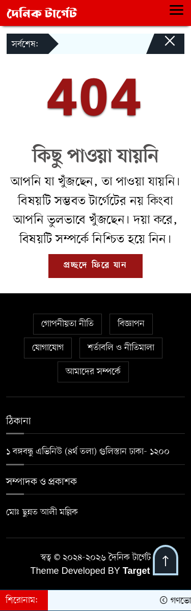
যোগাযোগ (48, 348)
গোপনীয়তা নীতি (67, 324)
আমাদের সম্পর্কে (93, 372)
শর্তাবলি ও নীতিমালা (121, 348)
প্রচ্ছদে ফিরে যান (95, 266)
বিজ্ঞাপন (131, 324)
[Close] (160, 45)
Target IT (142, 572)
